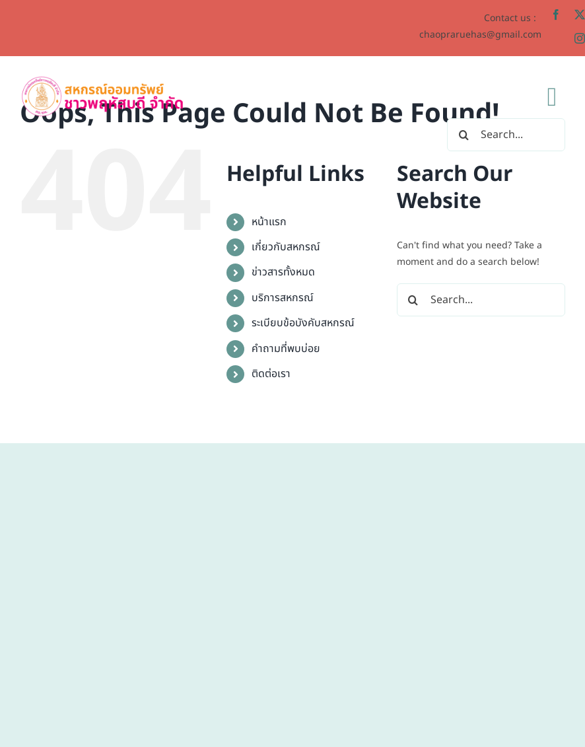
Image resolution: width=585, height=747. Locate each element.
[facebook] (556, 14)
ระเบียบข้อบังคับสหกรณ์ (303, 323)
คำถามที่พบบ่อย (286, 349)
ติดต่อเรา (271, 374)
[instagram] (579, 38)
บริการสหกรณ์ (283, 298)
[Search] (463, 134)
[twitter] (579, 14)
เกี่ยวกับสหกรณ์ (286, 247)
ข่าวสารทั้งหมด (283, 272)
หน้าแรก (269, 222)
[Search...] (506, 134)
